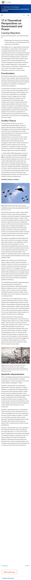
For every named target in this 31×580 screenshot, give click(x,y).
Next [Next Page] (27, 566)
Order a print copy (9, 572)
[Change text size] (28, 15)
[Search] (24, 15)
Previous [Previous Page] (4, 566)
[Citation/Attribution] (15, 578)
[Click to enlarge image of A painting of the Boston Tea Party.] (15, 355)
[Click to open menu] (2, 15)
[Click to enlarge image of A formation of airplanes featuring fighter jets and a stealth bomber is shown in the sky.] (15, 193)
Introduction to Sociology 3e (10, 7)
